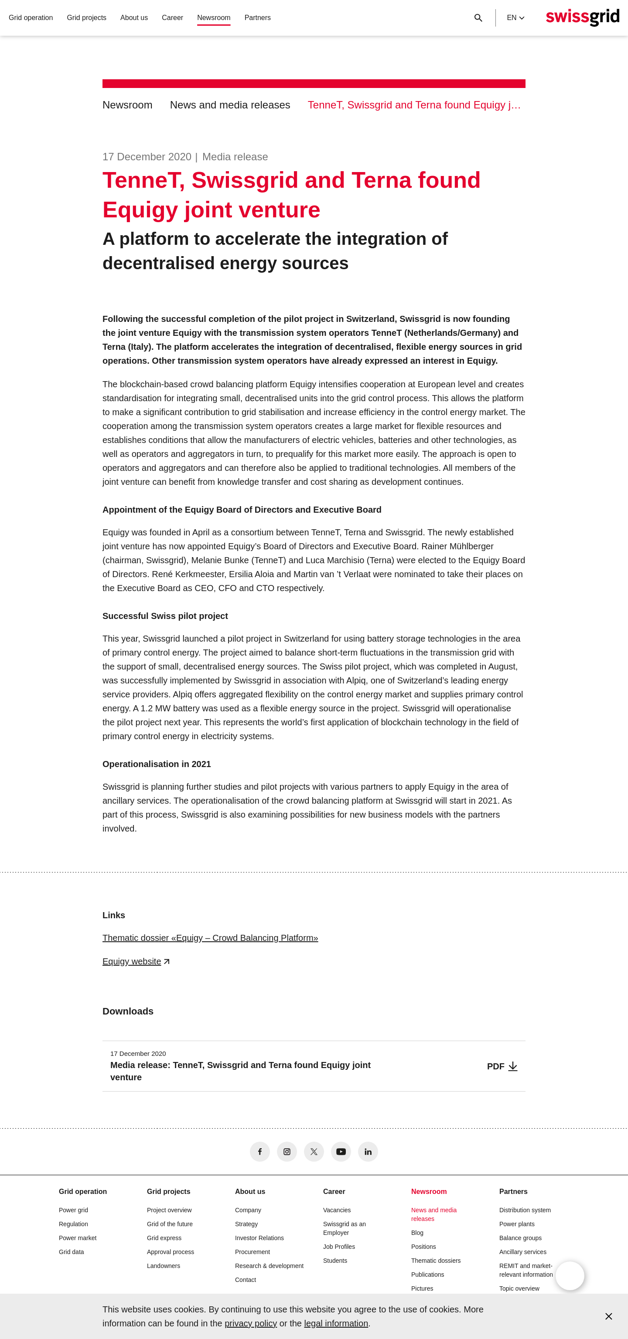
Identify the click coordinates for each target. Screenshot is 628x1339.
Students (335, 1260)
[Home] (582, 18)
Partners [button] (258, 17)
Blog (417, 1232)
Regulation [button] (73, 1224)
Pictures (422, 1288)
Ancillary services (522, 1251)
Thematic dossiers (436, 1260)
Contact (245, 1279)
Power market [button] (77, 1237)
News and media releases (230, 105)
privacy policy (251, 1323)
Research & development (269, 1265)
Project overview (169, 1210)
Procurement (252, 1251)
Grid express (164, 1237)
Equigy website (131, 961)
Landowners (163, 1265)
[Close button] (478, 18)
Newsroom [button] (213, 17)
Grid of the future (170, 1224)
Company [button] (248, 1210)
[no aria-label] (260, 1152)
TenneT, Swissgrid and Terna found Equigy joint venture (417, 105)
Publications (427, 1274)
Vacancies (337, 1210)
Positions (423, 1246)
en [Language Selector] (515, 17)
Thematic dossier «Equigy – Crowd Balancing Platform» (210, 938)
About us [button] (134, 17)
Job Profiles (339, 1246)
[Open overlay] (570, 1275)
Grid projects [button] (86, 17)
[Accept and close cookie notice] (608, 1316)
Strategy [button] (246, 1224)
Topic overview (519, 1288)
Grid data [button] (71, 1251)
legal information (336, 1323)
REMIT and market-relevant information (526, 1270)
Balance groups (520, 1237)
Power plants (517, 1224)
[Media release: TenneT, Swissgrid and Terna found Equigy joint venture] (314, 1066)
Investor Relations (259, 1237)
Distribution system (525, 1210)
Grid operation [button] (31, 17)
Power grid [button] (73, 1210)
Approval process (170, 1251)
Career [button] (172, 17)
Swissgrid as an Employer (344, 1228)
